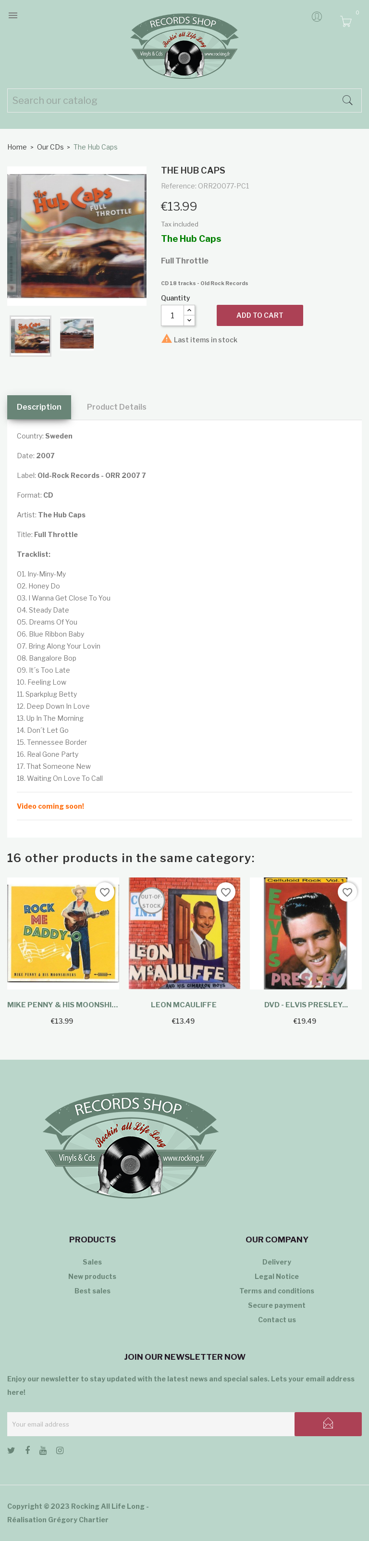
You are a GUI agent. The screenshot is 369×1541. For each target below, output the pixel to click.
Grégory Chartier (78, 1520)
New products (92, 1276)
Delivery (276, 1262)
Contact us (277, 1319)
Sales (92, 1262)
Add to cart (259, 315)
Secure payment (277, 1305)
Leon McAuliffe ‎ (184, 1005)
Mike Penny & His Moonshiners (63, 1005)
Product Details (117, 407)
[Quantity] (172, 315)
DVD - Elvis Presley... (306, 1005)
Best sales (92, 1291)
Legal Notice (277, 1276)
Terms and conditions (276, 1291)
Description (39, 407)
